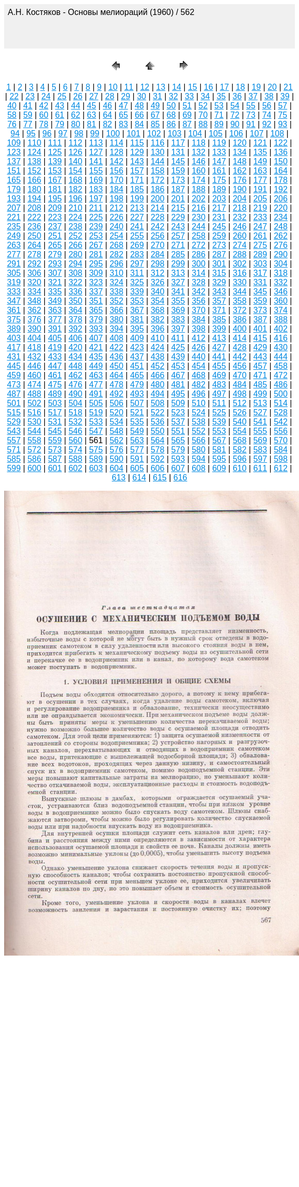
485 (260, 384)
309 (96, 273)
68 (171, 115)
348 (34, 300)
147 (219, 161)
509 (178, 403)
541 (260, 421)
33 (189, 96)
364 (76, 310)
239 (96, 226)
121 (260, 142)
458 (281, 366)
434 (76, 356)
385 (219, 319)
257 (178, 235)
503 (55, 403)
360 (281, 300)
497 (219, 393)
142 (116, 161)
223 (55, 217)
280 (76, 254)
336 (76, 291)
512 (240, 403)
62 (76, 115)
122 (281, 142)
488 (34, 393)
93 (282, 124)
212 (116, 208)
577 (137, 449)
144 (158, 161)
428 (240, 347)
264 (34, 245)
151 (14, 170)
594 (199, 459)
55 (251, 105)
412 (199, 338)
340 (158, 291)
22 (14, 96)
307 (55, 273)
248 (281, 226)
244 (199, 226)
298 (158, 263)
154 (76, 170)
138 (34, 161)
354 (158, 300)
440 (199, 356)
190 (240, 189)
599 (14, 468)
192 (281, 189)
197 (96, 198)
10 (113, 87)
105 (216, 133)
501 (14, 403)
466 (158, 375)
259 (219, 235)
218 (240, 208)
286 (199, 254)
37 (253, 96)
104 (195, 133)
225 (96, 217)
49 (155, 105)
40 (12, 105)
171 (137, 180)
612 (281, 468)
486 (281, 384)
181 (55, 189)
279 (55, 254)
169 (96, 180)
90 (235, 124)
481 (178, 384)
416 (281, 338)
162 (240, 170)
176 (240, 180)
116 (158, 142)
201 (178, 198)
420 (76, 347)
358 (240, 300)
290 (281, 254)
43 (60, 105)
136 (281, 152)
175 (219, 180)
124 (34, 152)
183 (96, 189)
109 (14, 142)
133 (219, 152)
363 (55, 310)
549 (137, 431)
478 (116, 384)
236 (34, 226)
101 (133, 133)
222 (34, 217)
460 (34, 375)
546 (76, 431)
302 (240, 263)
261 (260, 235)
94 (15, 133)
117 (178, 142)
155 (96, 170)
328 (199, 282)
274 (240, 245)
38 (269, 96)
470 (240, 375)
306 (34, 273)
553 (219, 431)
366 (116, 310)
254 (116, 235)
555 (260, 431)
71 (219, 115)
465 (137, 375)
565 (178, 440)
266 (76, 245)
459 (14, 375)
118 (199, 142)
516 (34, 412)
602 (76, 468)
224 (76, 217)
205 (260, 198)
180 (34, 189)
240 (116, 226)
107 (257, 133)
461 (55, 375)
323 (96, 282)
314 (199, 273)
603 (96, 468)
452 (158, 366)
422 (116, 347)
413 (219, 338)
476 (76, 384)
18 (240, 87)
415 (260, 338)
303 (260, 263)
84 (139, 124)
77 (28, 124)
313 (178, 273)
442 (240, 356)
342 (199, 291)
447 (55, 366)
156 (116, 170)
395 (137, 328)
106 (236, 133)
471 (260, 375)
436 (116, 356)
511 (219, 403)
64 (107, 115)
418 (34, 347)
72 (235, 115)
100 (113, 133)
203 (219, 198)
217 (219, 208)
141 (96, 161)
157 (137, 170)
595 (219, 459)
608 (199, 468)
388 (281, 319)
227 (137, 217)
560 (76, 440)
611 (260, 468)
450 (116, 366)
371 (219, 310)
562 (116, 440)
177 (260, 180)
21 (288, 87)
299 (178, 263)
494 (158, 393)
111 (55, 142)
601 (55, 468)
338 (116, 291)
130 (158, 152)
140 (76, 161)
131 (178, 152)
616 (180, 477)
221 (14, 217)
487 (14, 393)
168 (76, 180)
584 (281, 449)
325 (137, 282)
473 (14, 384)
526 (240, 412)
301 (219, 263)
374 (281, 310)
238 (76, 226)
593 (178, 459)
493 (137, 393)
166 (34, 180)
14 (176, 87)
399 (219, 328)
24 (46, 96)
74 (267, 115)
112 (76, 142)
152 (34, 170)
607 (178, 468)
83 (123, 124)
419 (55, 347)
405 (55, 338)
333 (14, 291)
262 (281, 235)
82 (107, 124)
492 (116, 393)
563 (137, 440)
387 (260, 319)
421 (96, 347)
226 (116, 217)
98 (79, 133)
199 (137, 198)
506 (116, 403)
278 (34, 254)
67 (155, 115)
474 (34, 384)
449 (96, 366)
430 (281, 347)
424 (158, 347)
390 (34, 328)
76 (12, 124)
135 (260, 152)
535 (137, 421)
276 (281, 245)
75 (282, 115)
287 (219, 254)
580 (199, 449)
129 (137, 152)
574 (76, 449)
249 (14, 235)
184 (116, 189)
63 (91, 115)
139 (55, 161)
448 (76, 366)
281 (96, 254)
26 (78, 96)
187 (178, 189)
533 (96, 421)
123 (14, 152)
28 (109, 96)
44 (76, 105)
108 (277, 133)
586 (34, 459)
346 (281, 291)
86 (171, 124)
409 (137, 338)
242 (158, 226)
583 (260, 449)
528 (281, 412)
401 (260, 328)
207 (14, 208)
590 (116, 459)
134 (240, 152)
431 (14, 356)
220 (281, 208)
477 (96, 384)
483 (219, 384)
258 (199, 235)
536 (158, 421)
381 (137, 319)
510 (199, 403)
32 (173, 96)
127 (96, 152)
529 (14, 421)
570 (281, 440)
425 (178, 347)
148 (240, 161)
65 (123, 115)
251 (55, 235)
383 (178, 319)
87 (187, 124)
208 (34, 208)
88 (203, 124)
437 (137, 356)
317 (260, 273)
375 (14, 319)
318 (281, 273)
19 (256, 87)
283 (137, 254)
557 (14, 440)
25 (62, 96)
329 (219, 282)
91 (251, 124)
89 (219, 124)
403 (14, 338)
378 (76, 319)
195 (55, 198)
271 (178, 245)
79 (60, 124)
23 (30, 96)
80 (76, 124)
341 (178, 291)
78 (44, 124)
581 (219, 449)
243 (178, 226)
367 (137, 310)
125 (55, 152)
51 (187, 105)
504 (76, 403)
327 (178, 282)
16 (208, 87)
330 (240, 282)
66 (139, 115)
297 (137, 263)
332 (281, 282)
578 (158, 449)
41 (28, 105)
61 (60, 115)
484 (240, 384)
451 (137, 366)
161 (219, 170)
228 (158, 217)
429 (260, 347)
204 (240, 198)
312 (158, 273)
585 (14, 459)
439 (178, 356)
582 (240, 449)
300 (199, 263)
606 (158, 468)
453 (178, 366)
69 (187, 115)
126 (76, 152)
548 (116, 431)
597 (260, 459)
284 (158, 254)
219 (260, 208)
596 (240, 459)
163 (260, 170)
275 (260, 245)
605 (137, 468)
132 (199, 152)
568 (240, 440)
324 (116, 282)
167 (55, 180)
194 (34, 198)
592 (158, 459)
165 (14, 180)
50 (171, 105)
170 (116, 180)
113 (96, 142)
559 (55, 440)
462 (76, 375)
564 (158, 440)
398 (199, 328)
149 (260, 161)
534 (116, 421)
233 (260, 217)
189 (219, 189)
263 (14, 245)
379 (96, 319)
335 (55, 291)
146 (199, 161)
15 (192, 87)
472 (281, 375)
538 (199, 421)
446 (34, 366)
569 (260, 440)
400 (240, 328)
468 (199, 375)
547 (96, 431)
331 (260, 282)
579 (178, 449)
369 (178, 310)
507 (137, 403)
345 (260, 291)
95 (31, 133)
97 (63, 133)
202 (199, 198)
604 (116, 468)
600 (34, 468)
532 (76, 421)
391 (55, 328)
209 (55, 208)
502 (34, 403)
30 (141, 96)
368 (158, 310)
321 (55, 282)
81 (91, 124)
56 (267, 105)
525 (219, 412)
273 (219, 245)
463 (96, 375)
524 (199, 412)
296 (116, 263)
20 (272, 87)
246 (240, 226)
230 (199, 217)
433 (55, 356)
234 (281, 217)
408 (116, 338)
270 (158, 245)
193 (14, 198)
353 (137, 300)
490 (76, 393)
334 (34, 291)
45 (91, 105)
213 (137, 208)
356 (199, 300)
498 (240, 393)
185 (137, 189)
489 (55, 393)
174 (199, 180)
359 (260, 300)
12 (144, 87)
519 (96, 412)
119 (219, 142)
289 (260, 254)
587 (55, 459)
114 (116, 142)
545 (55, 431)
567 (219, 440)
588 (76, 459)
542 (281, 421)
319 (14, 282)
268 (116, 245)
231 (219, 217)
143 (137, 161)
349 (55, 300)
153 (55, 170)
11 (129, 87)
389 (14, 328)
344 (240, 291)
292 (34, 263)
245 (219, 226)
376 (34, 319)
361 (14, 310)
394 (116, 328)
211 (96, 208)
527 (260, 412)
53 (219, 105)
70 (203, 115)
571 (14, 449)
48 (139, 105)
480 (158, 384)
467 (178, 375)
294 (76, 263)
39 (285, 96)
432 (34, 356)
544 (34, 431)
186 (158, 189)
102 (154, 133)
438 (158, 356)
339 (137, 291)
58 (12, 115)
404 (34, 338)
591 (137, 459)
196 (76, 198)
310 (116, 273)
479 (137, 384)
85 (155, 124)
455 (219, 366)
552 (199, 431)
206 (281, 198)
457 (260, 366)
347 (14, 300)
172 (158, 180)
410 (158, 338)
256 (158, 235)
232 (240, 217)
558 (34, 440)
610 (240, 468)
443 (260, 356)
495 (178, 393)
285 (178, 254)
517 (55, 412)
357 (219, 300)
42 (44, 105)
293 (55, 263)
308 (76, 273)
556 (281, 431)
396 (158, 328)
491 (96, 393)
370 (199, 310)
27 (94, 96)
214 (158, 208)
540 (240, 421)
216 (199, 208)
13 (160, 87)
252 (76, 235)
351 (96, 300)
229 (178, 217)
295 (96, 263)
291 (14, 263)
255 (137, 235)
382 (158, 319)
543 (14, 431)
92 (267, 124)
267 (96, 245)
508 (158, 403)
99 (95, 133)
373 (260, 310)
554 (240, 431)
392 (76, 328)
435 (96, 356)
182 (76, 189)
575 (96, 449)
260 (240, 235)
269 (137, 245)
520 (116, 412)
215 (178, 208)
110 (34, 142)
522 (158, 412)
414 (240, 338)
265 (55, 245)
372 (240, 310)
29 (125, 96)
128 (116, 152)
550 (158, 431)
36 (237, 96)
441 (219, 356)
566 (199, 440)
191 (260, 189)
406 (76, 338)
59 (28, 115)
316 (240, 273)
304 (281, 263)
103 (175, 133)
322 (76, 282)
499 (260, 393)
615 (160, 477)
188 (199, 189)
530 (34, 421)
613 (119, 477)
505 (96, 403)
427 (219, 347)
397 (178, 328)
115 (137, 142)
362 (34, 310)
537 (178, 421)
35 (221, 96)
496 (199, 393)
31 (157, 96)
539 (219, 421)
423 (137, 347)
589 (96, 459)
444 (281, 356)
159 (178, 170)
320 (34, 282)
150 (281, 161)
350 (76, 300)
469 (219, 375)
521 (137, 412)
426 (199, 347)
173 (178, 180)
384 (199, 319)
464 (116, 375)
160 (199, 170)
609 (219, 468)
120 (240, 142)
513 (260, 403)
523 (178, 412)
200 (158, 198)
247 (260, 226)
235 (14, 226)
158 (158, 170)
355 (178, 300)
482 (199, 384)
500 (281, 393)
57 (282, 105)
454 (199, 366)
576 (116, 449)
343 (219, 291)
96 (47, 133)
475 (55, 384)
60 (44, 115)
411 (178, 338)
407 (96, 338)
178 (281, 180)
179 (14, 189)
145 (178, 161)
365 (96, 310)
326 (158, 282)
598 (281, 459)
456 (240, 366)
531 (55, 421)
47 (123, 105)
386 (240, 319)
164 (281, 170)
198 (116, 198)
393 (96, 328)
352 (116, 300)
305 (14, 273)
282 (116, 254)
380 (116, 319)
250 (34, 235)
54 (235, 105)
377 (55, 319)
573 (55, 449)
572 (34, 449)
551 (178, 431)
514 (281, 403)
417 (14, 347)
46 (107, 105)
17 (224, 87)
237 (55, 226)
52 (203, 105)
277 (14, 254)
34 (205, 96)
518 (76, 412)
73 (251, 115)
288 (240, 254)
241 (137, 226)
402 (281, 328)
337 (96, 291)
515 (14, 412)
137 (14, 161)
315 (219, 273)
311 (137, 273)
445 (14, 366)
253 (96, 235)
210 (76, 208)
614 (139, 477)
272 (199, 245)
